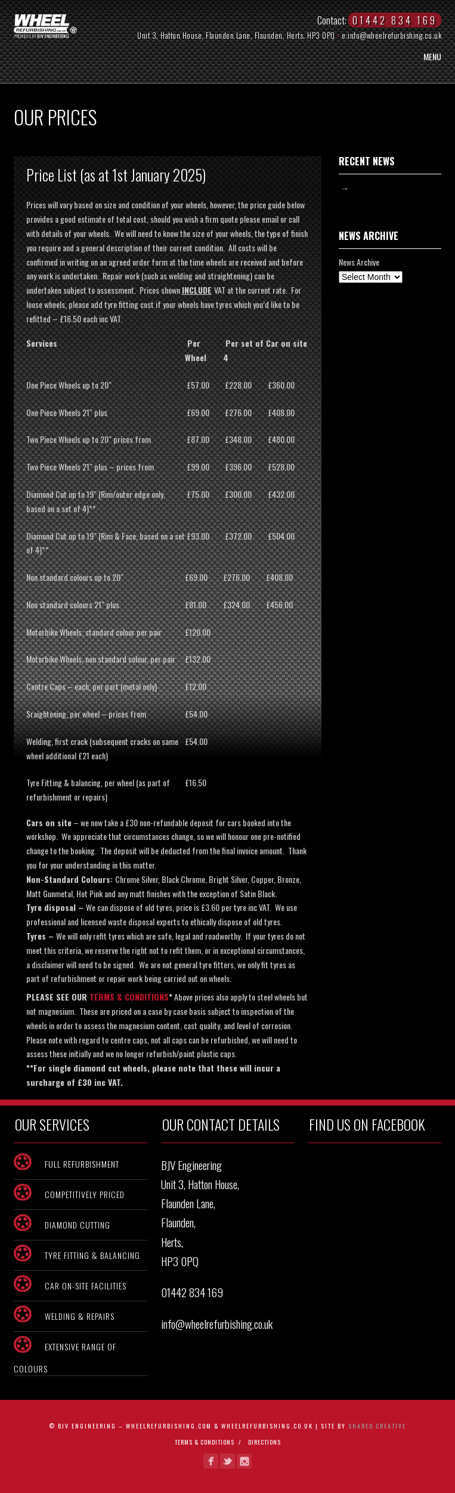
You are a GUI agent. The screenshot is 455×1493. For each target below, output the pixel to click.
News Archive (359, 261)
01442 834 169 (192, 1291)
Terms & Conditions (204, 1441)
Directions (264, 1441)
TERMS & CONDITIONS (129, 996)
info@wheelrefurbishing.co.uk (394, 35)
